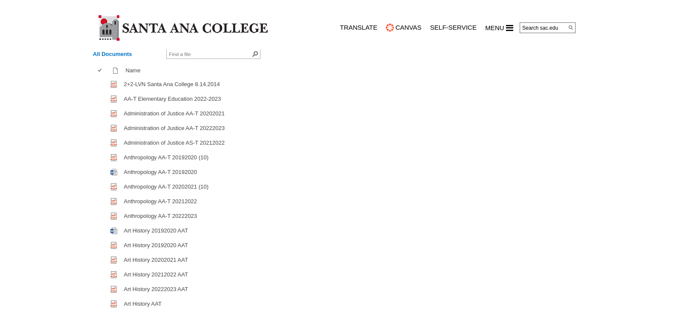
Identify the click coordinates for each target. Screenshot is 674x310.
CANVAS (408, 27)
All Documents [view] (112, 54)
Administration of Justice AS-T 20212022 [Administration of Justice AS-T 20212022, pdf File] (174, 143)
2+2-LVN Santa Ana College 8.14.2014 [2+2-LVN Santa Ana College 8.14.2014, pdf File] (172, 84)
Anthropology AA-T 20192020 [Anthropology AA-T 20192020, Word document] (160, 172)
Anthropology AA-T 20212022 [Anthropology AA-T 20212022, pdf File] (160, 201)
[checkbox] (100, 70)
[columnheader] (102, 70)
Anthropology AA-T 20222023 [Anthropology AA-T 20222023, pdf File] (160, 216)
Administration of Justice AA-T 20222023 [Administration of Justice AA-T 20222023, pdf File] (174, 128)
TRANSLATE (358, 27)
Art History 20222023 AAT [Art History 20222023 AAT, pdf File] (156, 289)
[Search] (571, 27)
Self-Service (453, 27)
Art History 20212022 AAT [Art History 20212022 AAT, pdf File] (156, 274)
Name (135, 70)
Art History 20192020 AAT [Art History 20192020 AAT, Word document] (156, 230)
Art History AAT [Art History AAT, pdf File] (143, 304)
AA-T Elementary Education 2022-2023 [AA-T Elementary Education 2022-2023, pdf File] (172, 99)
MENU (499, 28)
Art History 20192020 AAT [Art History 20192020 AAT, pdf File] (156, 245)
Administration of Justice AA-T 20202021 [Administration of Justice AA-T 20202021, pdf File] (174, 113)
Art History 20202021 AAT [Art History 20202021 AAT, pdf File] (156, 260)
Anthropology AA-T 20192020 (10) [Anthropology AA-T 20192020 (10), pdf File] (166, 157)
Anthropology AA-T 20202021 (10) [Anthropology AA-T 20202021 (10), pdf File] (166, 186)
